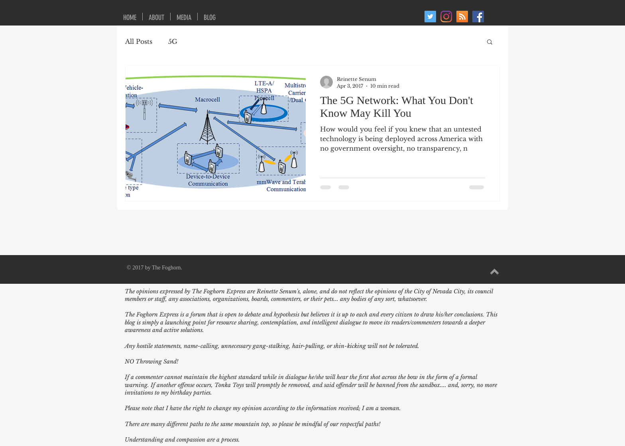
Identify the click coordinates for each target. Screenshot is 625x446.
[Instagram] (446, 16)
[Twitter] (430, 16)
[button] (489, 42)
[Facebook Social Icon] (478, 16)
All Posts (138, 41)
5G (172, 41)
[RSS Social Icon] (462, 16)
